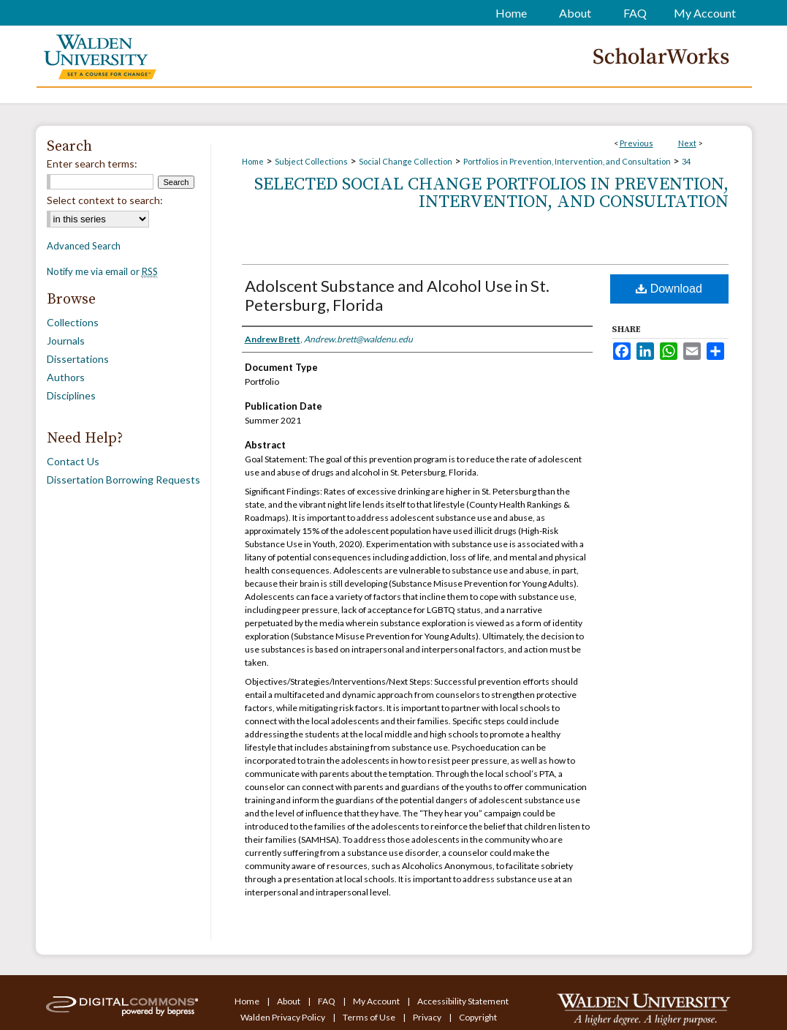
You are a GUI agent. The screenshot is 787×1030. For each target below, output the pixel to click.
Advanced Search (84, 246)
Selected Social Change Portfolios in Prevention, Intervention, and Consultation (491, 193)
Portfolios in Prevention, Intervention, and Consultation (567, 161)
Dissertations (78, 359)
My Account (377, 1001)
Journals (66, 340)
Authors (66, 377)
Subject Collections (311, 161)
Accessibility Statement (463, 1001)
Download (669, 288)
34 (686, 161)
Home (253, 161)
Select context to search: (105, 200)
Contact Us (73, 461)
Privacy (428, 1017)
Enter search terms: (92, 163)
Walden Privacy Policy (283, 1017)
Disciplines (71, 395)
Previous (636, 143)
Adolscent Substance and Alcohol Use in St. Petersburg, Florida (397, 295)
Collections (73, 322)
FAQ (327, 1001)
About (289, 1001)
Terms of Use (370, 1017)
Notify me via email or (102, 271)
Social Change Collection (405, 161)
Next (687, 143)
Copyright (478, 1017)
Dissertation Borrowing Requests (123, 479)
